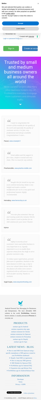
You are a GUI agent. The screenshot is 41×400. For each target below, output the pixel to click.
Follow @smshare (29, 393)
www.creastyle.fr (15, 141)
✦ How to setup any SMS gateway (20, 360)
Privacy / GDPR (20, 384)
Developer (20, 379)
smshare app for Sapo (20, 342)
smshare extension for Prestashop (20, 337)
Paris (35, 398)
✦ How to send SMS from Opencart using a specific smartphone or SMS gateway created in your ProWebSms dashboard (20, 353)
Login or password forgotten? (13, 38)
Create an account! (31, 48)
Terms (20, 382)
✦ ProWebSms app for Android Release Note (20, 371)
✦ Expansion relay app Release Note (20, 368)
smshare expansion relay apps (20, 329)
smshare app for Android (20, 327)
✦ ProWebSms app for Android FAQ (20, 365)
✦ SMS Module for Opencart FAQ (20, 363)
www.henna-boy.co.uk (19, 200)
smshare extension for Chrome (20, 332)
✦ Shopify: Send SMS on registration (20, 358)
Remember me (9, 34)
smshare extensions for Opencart (20, 334)
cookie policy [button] (10, 13)
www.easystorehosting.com (22, 282)
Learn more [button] (20, 28)
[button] (38, 3)
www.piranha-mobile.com (23, 168)
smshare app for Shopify (20, 339)
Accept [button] (20, 23)
